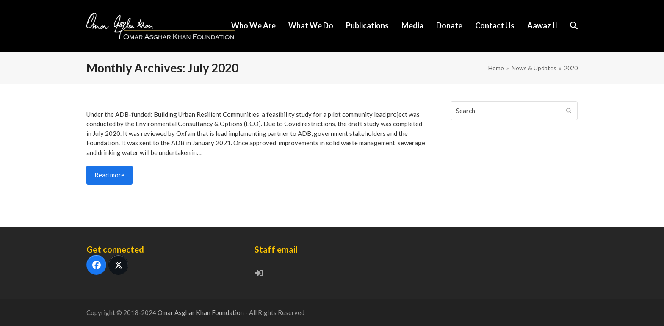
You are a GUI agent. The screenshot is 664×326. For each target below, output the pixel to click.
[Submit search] (569, 110)
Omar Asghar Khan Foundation (201, 312)
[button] (574, 25)
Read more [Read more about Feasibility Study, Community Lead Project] (109, 175)
